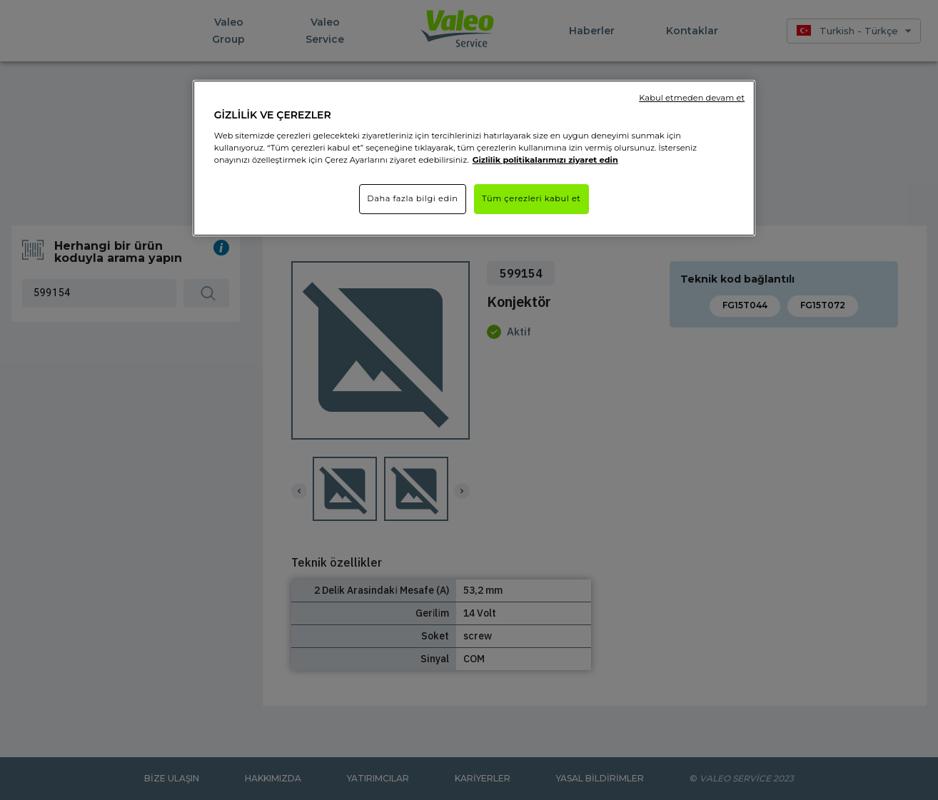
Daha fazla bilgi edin (412, 198)
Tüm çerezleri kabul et (531, 198)
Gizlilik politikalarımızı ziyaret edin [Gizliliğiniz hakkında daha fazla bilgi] (545, 160)
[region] (474, 158)
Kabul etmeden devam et (692, 98)
